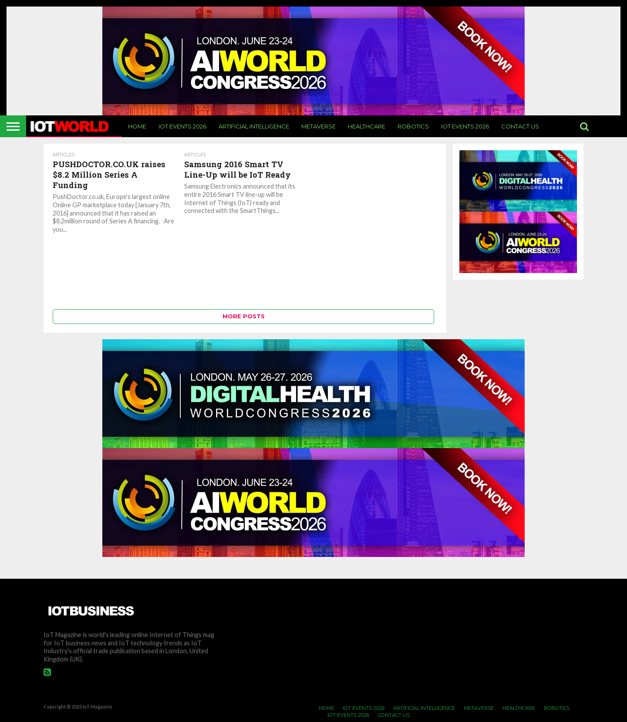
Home (137, 126)
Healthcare (366, 126)
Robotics (413, 126)
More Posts (243, 316)
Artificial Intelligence (254, 126)
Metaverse (318, 126)
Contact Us (520, 126)
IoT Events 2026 (182, 126)
